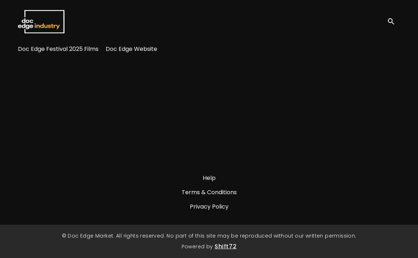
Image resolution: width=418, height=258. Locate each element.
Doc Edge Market (41, 21)
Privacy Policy (209, 206)
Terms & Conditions (209, 192)
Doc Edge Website (131, 49)
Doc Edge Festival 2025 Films (58, 49)
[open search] (393, 21)
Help (209, 178)
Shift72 (225, 246)
